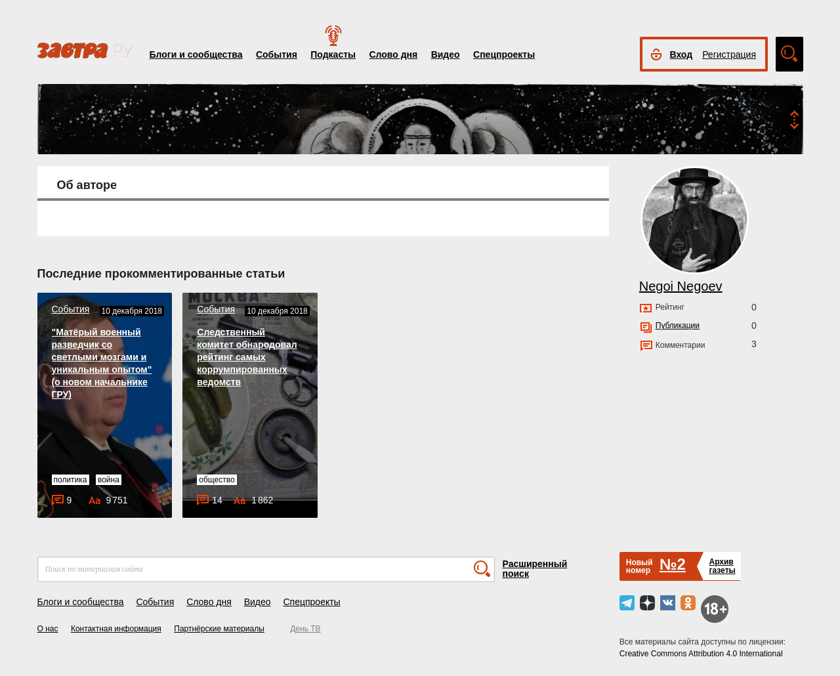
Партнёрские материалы (219, 628)
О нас (47, 628)
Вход (681, 54)
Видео (445, 54)
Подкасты (333, 54)
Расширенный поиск (535, 569)
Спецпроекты (504, 54)
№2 (673, 564)
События (276, 54)
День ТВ (305, 628)
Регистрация (729, 54)
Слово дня (393, 54)
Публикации (678, 325)
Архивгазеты (722, 566)
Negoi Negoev (681, 286)
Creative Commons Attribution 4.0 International (701, 653)
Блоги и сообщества (196, 54)
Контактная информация (116, 628)
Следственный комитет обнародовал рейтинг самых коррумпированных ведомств (247, 357)
